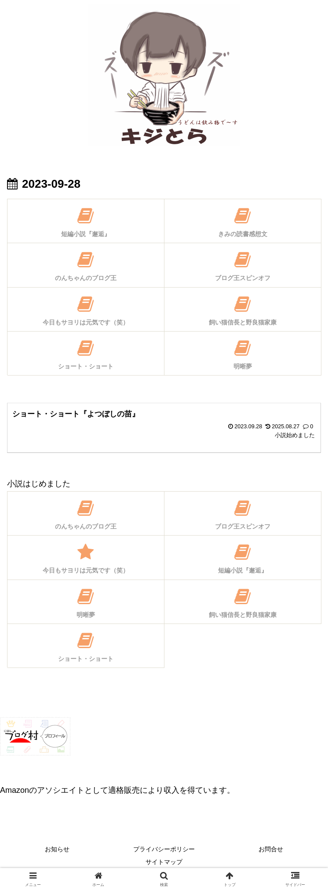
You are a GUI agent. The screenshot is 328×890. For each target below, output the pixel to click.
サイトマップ (164, 861)
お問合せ (271, 849)
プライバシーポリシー (164, 849)
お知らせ (57, 849)
